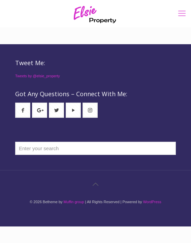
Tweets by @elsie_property (37, 76)
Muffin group (74, 202)
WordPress (152, 202)
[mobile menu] (182, 13)
